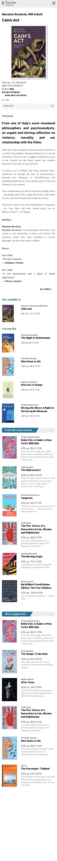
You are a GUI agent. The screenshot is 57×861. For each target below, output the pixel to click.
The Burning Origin (31, 556)
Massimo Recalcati (14, 14)
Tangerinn (27, 498)
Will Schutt (35, 14)
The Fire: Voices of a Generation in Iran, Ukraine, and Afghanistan (36, 529)
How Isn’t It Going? (32, 384)
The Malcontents (31, 470)
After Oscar (28, 682)
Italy (12, 89)
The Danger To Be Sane (34, 653)
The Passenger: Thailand (35, 768)
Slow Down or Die (31, 361)
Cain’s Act (26, 308)
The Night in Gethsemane (35, 337)
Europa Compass (11, 92)
